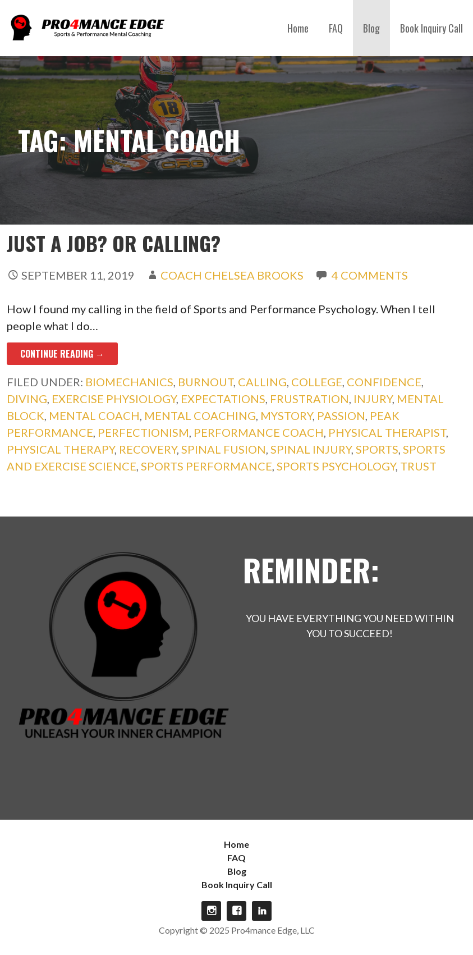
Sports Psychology (336, 466)
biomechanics (129, 382)
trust (418, 466)
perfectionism (143, 432)
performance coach (259, 432)
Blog (371, 28)
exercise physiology (114, 398)
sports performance (206, 466)
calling (262, 382)
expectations (223, 398)
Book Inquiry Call (431, 28)
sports (377, 449)
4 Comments (370, 275)
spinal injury (310, 449)
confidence (384, 382)
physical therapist (387, 432)
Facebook (236, 911)
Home (298, 28)
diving (27, 398)
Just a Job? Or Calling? (114, 243)
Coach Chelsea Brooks (232, 275)
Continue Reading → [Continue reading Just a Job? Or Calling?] (62, 353)
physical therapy (60, 449)
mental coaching (200, 415)
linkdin (262, 911)
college (316, 382)
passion (341, 415)
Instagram (211, 911)
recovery (148, 449)
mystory (286, 415)
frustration (309, 398)
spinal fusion (223, 449)
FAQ (336, 28)
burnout (205, 382)
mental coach (94, 415)
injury (372, 398)
